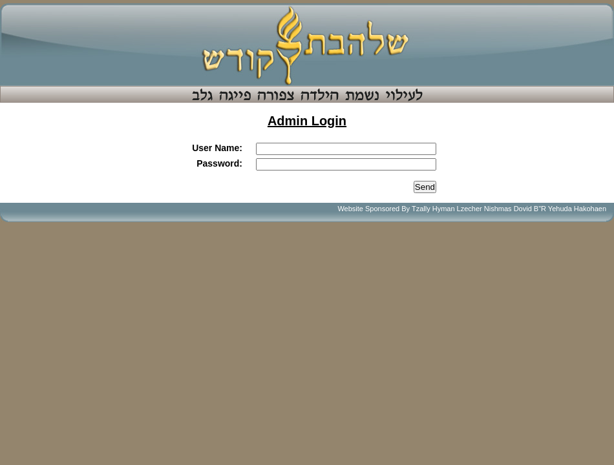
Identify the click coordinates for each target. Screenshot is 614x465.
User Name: (217, 148)
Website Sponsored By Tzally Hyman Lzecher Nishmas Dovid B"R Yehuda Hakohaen (471, 208)
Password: (219, 163)
